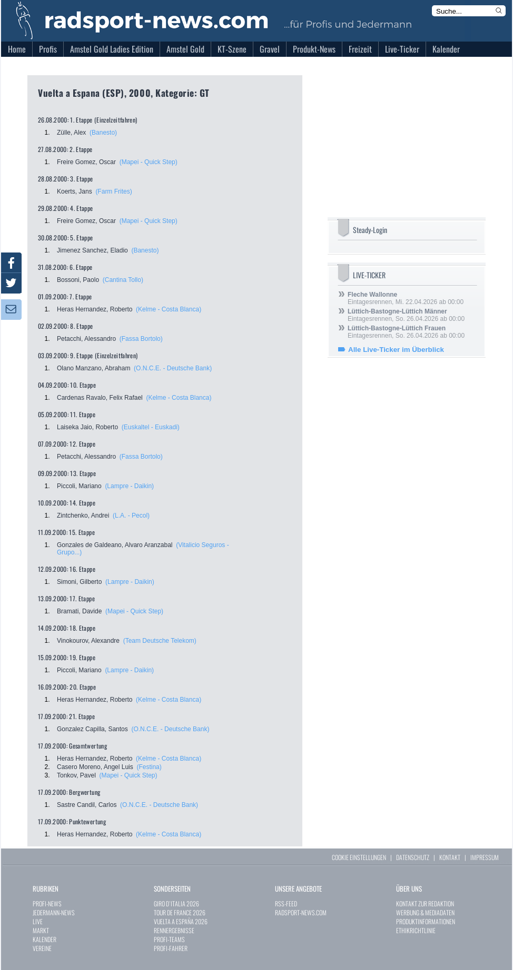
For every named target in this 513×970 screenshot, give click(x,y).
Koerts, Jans (74, 191)
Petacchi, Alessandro (86, 338)
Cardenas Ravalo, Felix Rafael (100, 397)
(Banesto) (103, 132)
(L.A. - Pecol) (131, 515)
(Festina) (148, 767)
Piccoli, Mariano (79, 486)
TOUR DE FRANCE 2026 (179, 912)
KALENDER (44, 939)
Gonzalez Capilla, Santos (92, 729)
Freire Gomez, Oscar (86, 162)
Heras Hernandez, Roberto (94, 309)
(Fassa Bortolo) (141, 338)
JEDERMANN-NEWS (54, 912)
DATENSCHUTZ (412, 857)
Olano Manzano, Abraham (93, 368)
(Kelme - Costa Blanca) (168, 309)
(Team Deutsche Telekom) (159, 640)
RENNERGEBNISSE (174, 930)
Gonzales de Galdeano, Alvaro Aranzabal (114, 545)
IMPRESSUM (484, 857)
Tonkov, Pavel (76, 775)
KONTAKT (449, 857)
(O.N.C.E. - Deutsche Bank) (173, 368)
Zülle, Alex (71, 132)
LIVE (38, 921)
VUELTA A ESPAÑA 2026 (181, 921)
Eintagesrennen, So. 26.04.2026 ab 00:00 (406, 315)
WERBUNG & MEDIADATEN (425, 912)
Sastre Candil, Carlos (86, 805)
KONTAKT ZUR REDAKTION (425, 903)
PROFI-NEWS (47, 903)
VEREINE (42, 948)
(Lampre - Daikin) (129, 486)
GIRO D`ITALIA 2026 (176, 903)
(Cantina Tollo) (123, 280)
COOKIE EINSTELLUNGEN (359, 857)
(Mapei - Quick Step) (148, 162)
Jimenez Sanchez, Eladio (92, 250)
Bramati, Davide (79, 611)
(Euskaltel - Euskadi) (151, 427)
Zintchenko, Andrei (83, 515)
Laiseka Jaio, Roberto (87, 427)
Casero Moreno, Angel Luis (95, 767)
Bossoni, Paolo (78, 280)
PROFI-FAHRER (171, 948)
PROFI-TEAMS (169, 939)
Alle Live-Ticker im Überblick (396, 349)
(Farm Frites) (113, 191)
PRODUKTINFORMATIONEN (425, 921)
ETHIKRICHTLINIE (416, 930)
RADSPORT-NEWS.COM (301, 912)
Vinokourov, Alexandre (88, 640)
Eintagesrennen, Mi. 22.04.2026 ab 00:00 (405, 298)
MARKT (41, 930)
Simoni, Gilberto (79, 581)
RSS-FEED (286, 903)
